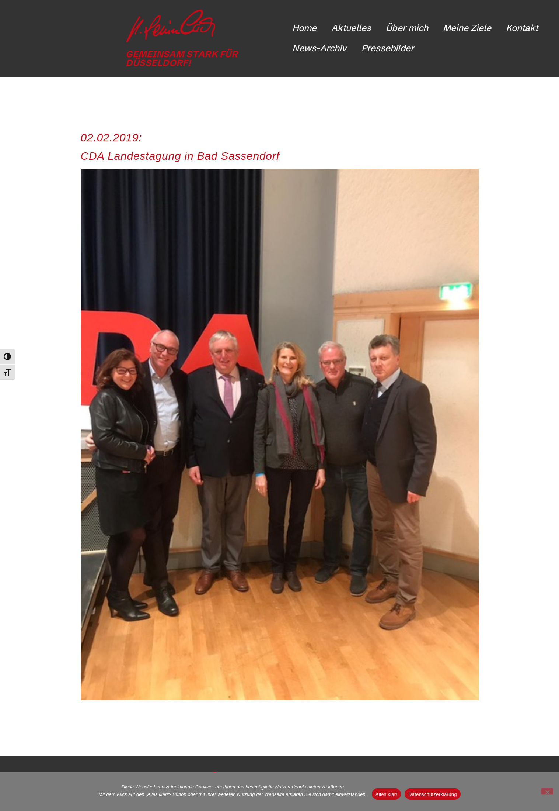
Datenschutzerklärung (432, 794)
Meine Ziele (467, 28)
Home (304, 28)
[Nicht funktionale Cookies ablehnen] (547, 791)
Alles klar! (386, 794)
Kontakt (522, 28)
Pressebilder (387, 48)
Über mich (407, 28)
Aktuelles (351, 28)
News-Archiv (319, 48)
